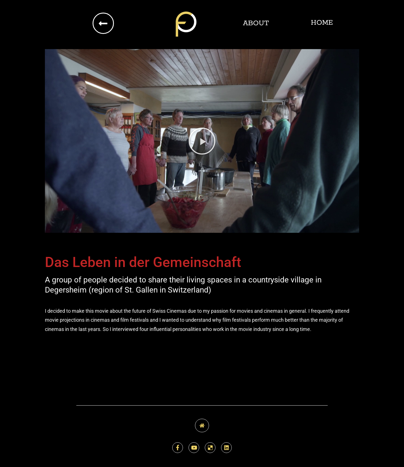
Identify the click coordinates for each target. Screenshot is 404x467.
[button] (202, 141)
